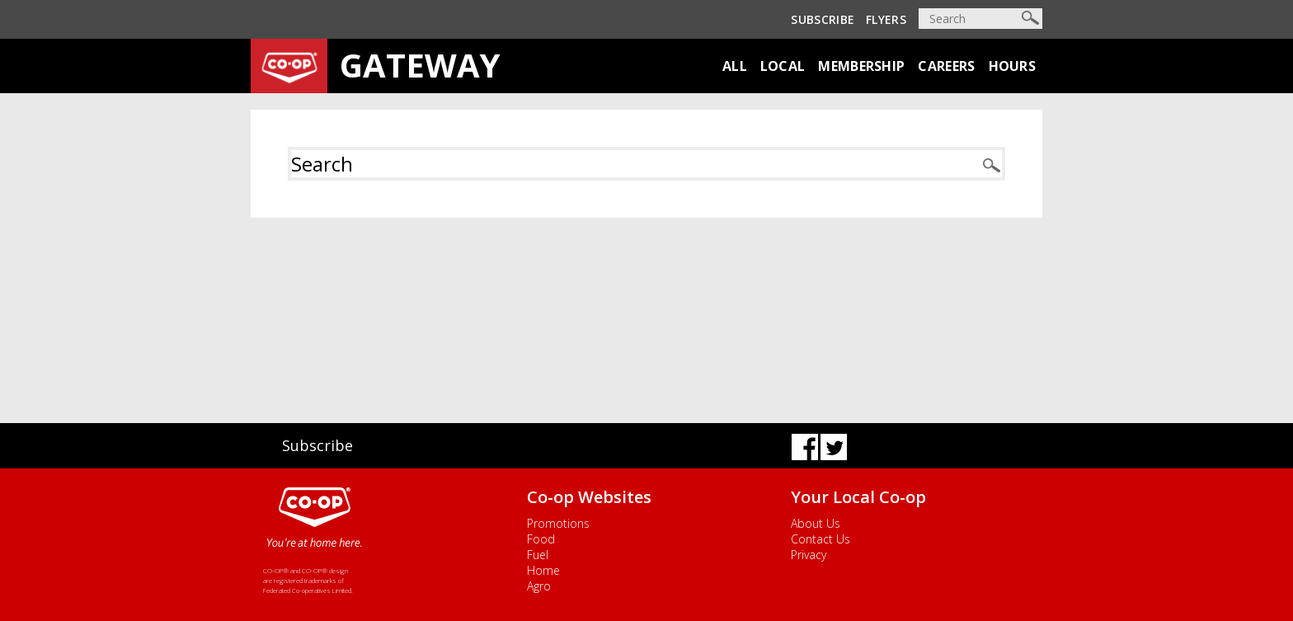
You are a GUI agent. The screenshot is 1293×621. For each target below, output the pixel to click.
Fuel (537, 554)
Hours (1013, 66)
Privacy (808, 554)
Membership (861, 66)
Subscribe (822, 19)
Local (783, 66)
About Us (815, 523)
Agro (539, 586)
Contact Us (820, 539)
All (734, 66)
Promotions (558, 523)
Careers (946, 66)
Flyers (886, 19)
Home (543, 570)
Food (541, 539)
